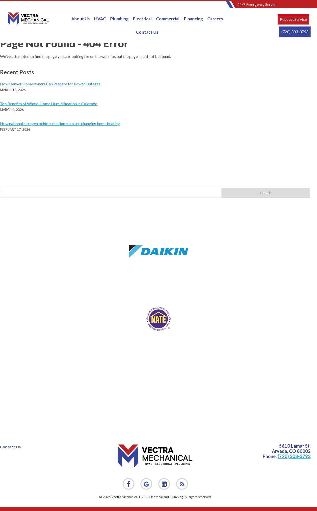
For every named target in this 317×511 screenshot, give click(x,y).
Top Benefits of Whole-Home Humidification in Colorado (48, 103)
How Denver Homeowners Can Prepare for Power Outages (50, 83)
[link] (182, 484)
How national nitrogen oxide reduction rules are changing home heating (60, 123)
